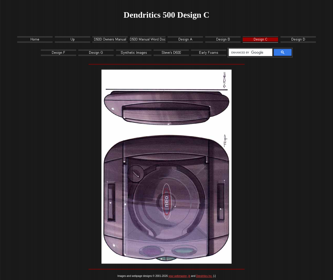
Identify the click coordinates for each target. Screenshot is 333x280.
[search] (249, 52)
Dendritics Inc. (204, 276)
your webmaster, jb (179, 276)
